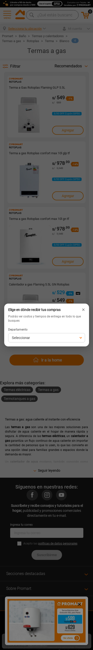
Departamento (18, 329)
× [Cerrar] (83, 309)
